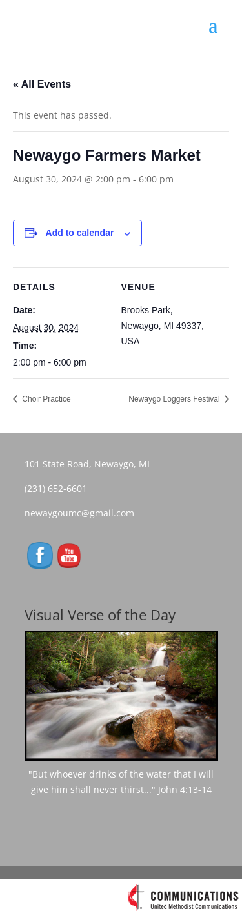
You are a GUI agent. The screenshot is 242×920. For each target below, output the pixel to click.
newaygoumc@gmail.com (83, 513)
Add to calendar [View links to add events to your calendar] (80, 233)
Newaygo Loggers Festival (175, 399)
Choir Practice (45, 399)
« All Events (42, 84)
